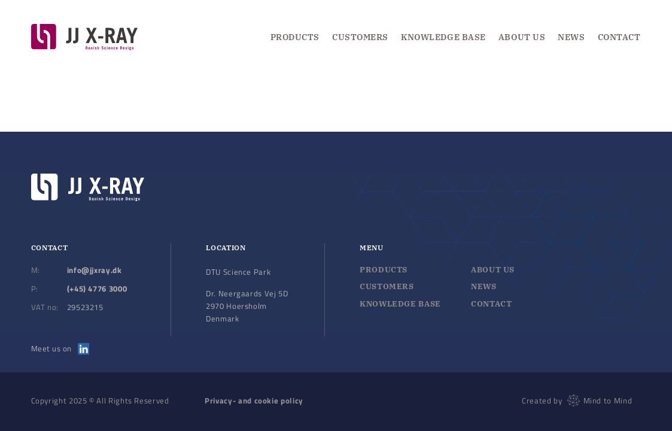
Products (295, 37)
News (571, 37)
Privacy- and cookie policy (254, 400)
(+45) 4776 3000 (97, 289)
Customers (360, 37)
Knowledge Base (443, 37)
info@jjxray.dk (94, 270)
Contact (619, 37)
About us (521, 37)
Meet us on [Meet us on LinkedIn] (60, 348)
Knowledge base (400, 304)
